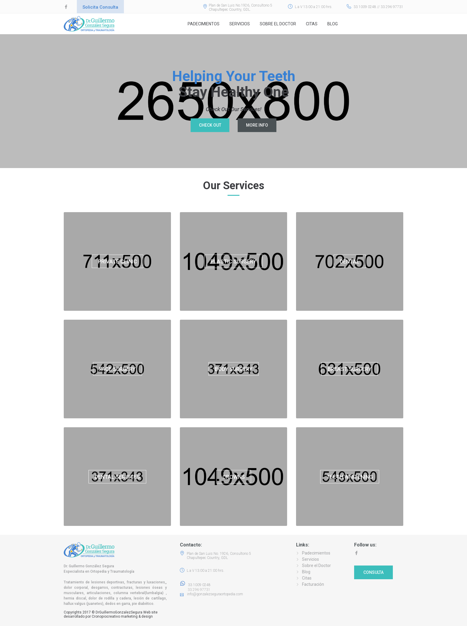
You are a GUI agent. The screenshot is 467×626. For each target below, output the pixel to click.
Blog (332, 23)
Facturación (313, 584)
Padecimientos (204, 23)
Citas (311, 23)
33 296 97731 (197, 590)
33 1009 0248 (195, 585)
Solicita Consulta (100, 7)
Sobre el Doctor (278, 23)
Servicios (239, 23)
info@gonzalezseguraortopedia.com (215, 594)
